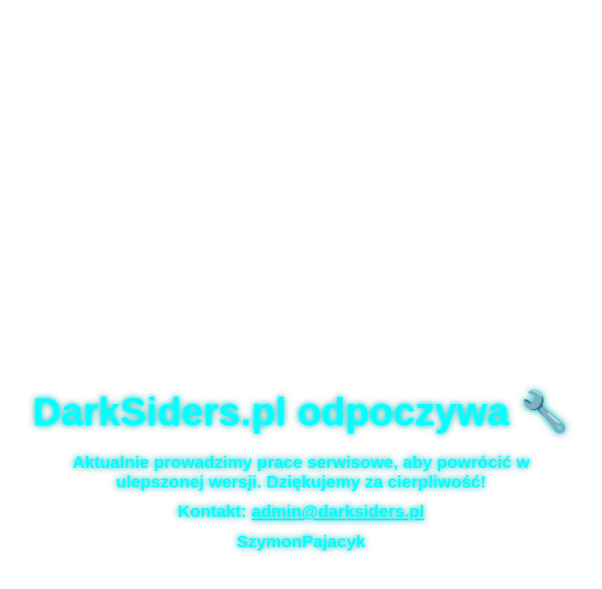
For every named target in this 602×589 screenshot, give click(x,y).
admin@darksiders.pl (337, 510)
